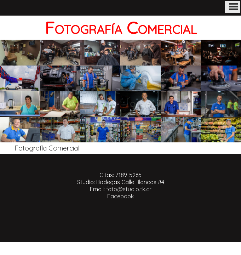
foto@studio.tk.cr (128, 189)
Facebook (120, 196)
